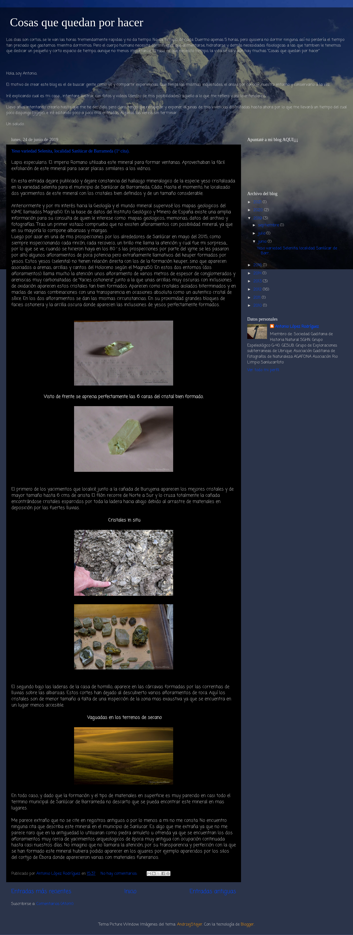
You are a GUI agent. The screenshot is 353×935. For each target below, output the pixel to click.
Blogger (247, 924)
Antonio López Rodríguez (297, 327)
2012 (258, 289)
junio (263, 242)
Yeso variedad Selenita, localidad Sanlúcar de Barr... (297, 250)
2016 (258, 265)
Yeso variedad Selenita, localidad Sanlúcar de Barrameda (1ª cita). (70, 151)
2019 (258, 218)
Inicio (130, 891)
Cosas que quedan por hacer (76, 22)
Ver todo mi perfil (263, 370)
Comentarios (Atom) (55, 904)
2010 (258, 305)
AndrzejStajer (189, 924)
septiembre (269, 225)
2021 (258, 202)
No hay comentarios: (120, 874)
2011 (257, 298)
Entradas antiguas (213, 891)
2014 (258, 273)
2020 (258, 210)
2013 (258, 281)
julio (262, 233)
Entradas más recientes (41, 891)
